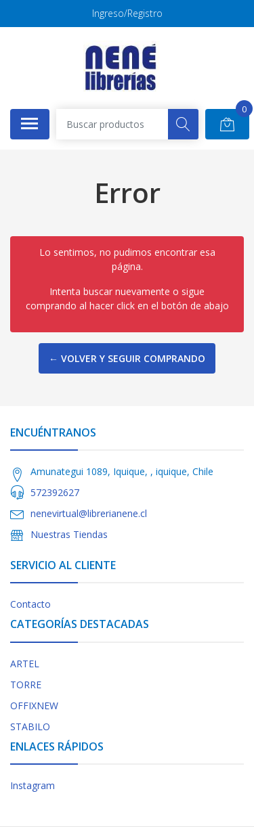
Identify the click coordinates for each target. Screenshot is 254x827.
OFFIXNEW (34, 705)
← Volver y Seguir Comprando (127, 358)
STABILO (30, 726)
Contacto (30, 604)
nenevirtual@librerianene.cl (88, 513)
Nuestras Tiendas (69, 534)
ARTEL (24, 663)
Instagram (32, 785)
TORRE (25, 684)
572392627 (54, 492)
